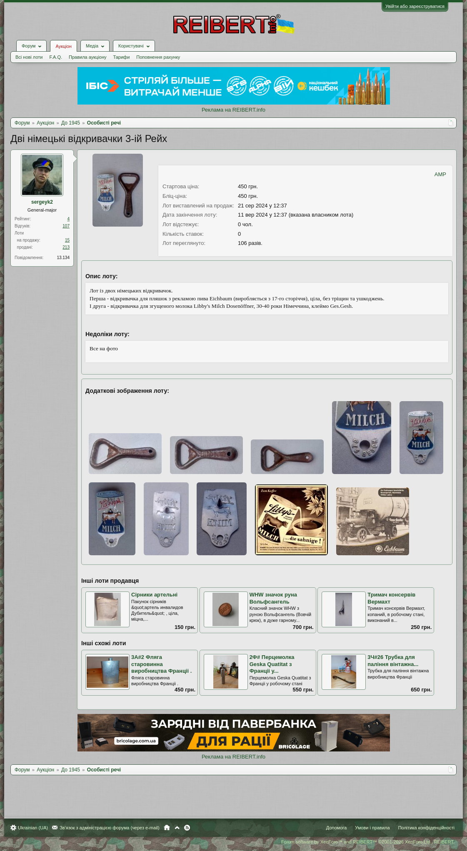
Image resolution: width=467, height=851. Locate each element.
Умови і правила (372, 827)
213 (66, 247)
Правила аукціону (87, 57)
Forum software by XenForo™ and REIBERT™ (368, 841)
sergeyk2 (42, 202)
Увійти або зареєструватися (415, 6)
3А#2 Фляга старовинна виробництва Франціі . (161, 664)
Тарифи (121, 57)
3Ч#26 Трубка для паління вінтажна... (392, 660)
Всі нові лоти (28, 57)
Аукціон (63, 46)
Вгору (177, 828)
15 (67, 240)
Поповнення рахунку (158, 57)
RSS (187, 828)
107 (66, 226)
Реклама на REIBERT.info (233, 110)
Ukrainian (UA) (33, 827)
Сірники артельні (154, 594)
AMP (440, 174)
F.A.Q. (55, 57)
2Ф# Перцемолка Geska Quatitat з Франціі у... (272, 664)
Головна (167, 828)
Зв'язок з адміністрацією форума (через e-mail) (110, 827)
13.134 (63, 257)
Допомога (336, 827)
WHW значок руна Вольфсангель (273, 598)
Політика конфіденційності (426, 827)
